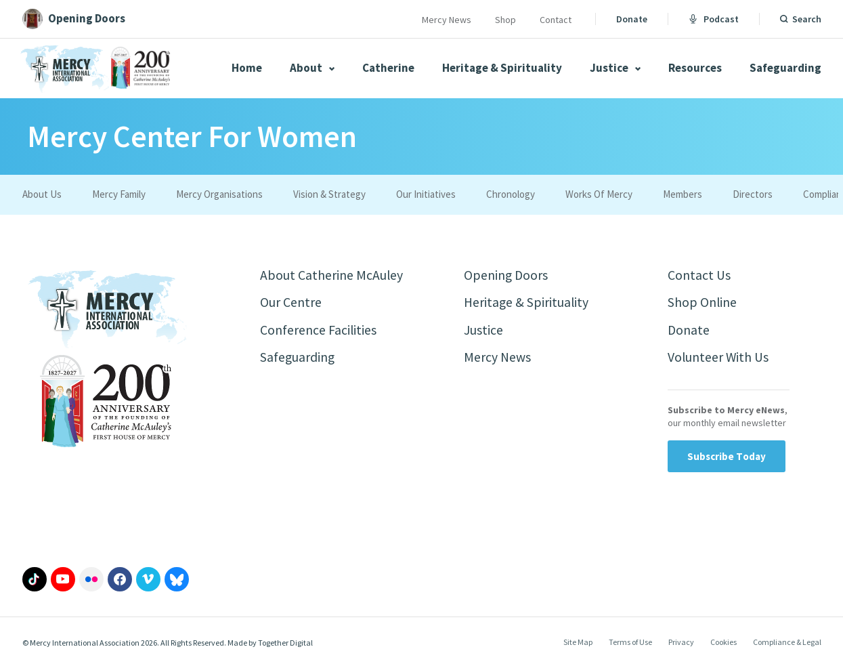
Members (682, 194)
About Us (42, 194)
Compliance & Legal (787, 643)
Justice (615, 67)
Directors (753, 194)
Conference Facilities (318, 330)
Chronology (510, 194)
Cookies (723, 643)
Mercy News (446, 20)
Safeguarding (785, 67)
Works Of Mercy (598, 194)
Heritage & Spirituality (502, 67)
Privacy (681, 643)
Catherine (388, 67)
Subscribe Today (726, 457)
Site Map (577, 643)
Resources (695, 67)
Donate (631, 19)
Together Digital (285, 643)
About (312, 67)
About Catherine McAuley (332, 275)
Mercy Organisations (219, 194)
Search (806, 19)
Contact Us (699, 275)
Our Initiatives (426, 194)
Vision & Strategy (329, 194)
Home (247, 67)
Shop (505, 20)
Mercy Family (119, 194)
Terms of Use (630, 643)
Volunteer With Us (719, 358)
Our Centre (291, 303)
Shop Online (702, 303)
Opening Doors (506, 275)
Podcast (714, 19)
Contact (555, 20)
